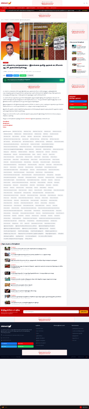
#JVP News (30, 136)
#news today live (44, 200)
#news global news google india (10, 177)
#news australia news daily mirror (10, 164)
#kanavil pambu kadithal (59, 141)
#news (34, 154)
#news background (22, 164)
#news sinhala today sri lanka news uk (26, 197)
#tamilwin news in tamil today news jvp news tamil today (49, 218)
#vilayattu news (15, 223)
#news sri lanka (45, 197)
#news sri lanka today (8, 200)
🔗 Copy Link (30, 75)
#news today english (35, 200)
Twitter (16, 75)
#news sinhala (13, 197)
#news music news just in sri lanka (10, 190)
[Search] (84, 3)
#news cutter (20, 167)
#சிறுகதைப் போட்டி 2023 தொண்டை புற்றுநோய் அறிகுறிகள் (30, 233)
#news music (50, 187)
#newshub (14, 215)
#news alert (6, 162)
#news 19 (39, 154)
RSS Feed (74, 340)
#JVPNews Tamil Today (40, 141)
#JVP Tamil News (7, 141)
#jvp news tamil (25, 139)
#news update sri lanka (40, 205)
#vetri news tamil (7, 223)
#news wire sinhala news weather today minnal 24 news (48, 208)
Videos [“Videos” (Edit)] (4, 127)
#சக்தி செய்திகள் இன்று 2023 (37, 231)
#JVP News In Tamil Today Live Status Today (12, 139)
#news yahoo (58, 210)
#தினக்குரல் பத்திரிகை (9, 236)
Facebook (9, 75)
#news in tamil (33, 182)
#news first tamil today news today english (12, 174)
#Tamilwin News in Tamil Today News (30, 218)
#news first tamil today (49, 172)
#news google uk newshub (31, 177)
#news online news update (59, 190)
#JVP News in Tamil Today (47, 136)
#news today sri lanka (8, 202)
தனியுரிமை (73, 357)
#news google (20, 177)
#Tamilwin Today (22, 220)
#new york (15, 154)
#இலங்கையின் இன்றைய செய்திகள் (47, 225)
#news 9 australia (56, 159)
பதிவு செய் (84, 311)
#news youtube (15, 213)
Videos (47, 7)
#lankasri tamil (38, 149)
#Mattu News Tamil (39, 151)
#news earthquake (38, 167)
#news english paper (24, 169)
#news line (6, 187)
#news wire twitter (28, 210)
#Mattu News (31, 151)
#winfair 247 (27, 223)
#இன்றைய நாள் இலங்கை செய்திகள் (12, 228)
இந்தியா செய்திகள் (40, 340)
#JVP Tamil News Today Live (28, 141)
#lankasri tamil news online (58, 149)
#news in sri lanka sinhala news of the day (20, 182)
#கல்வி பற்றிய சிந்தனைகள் (10, 231)
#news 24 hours (54, 156)
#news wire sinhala (15, 208)
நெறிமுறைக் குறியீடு (77, 333)
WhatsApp (23, 75)
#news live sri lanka (20, 187)
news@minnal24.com (6, 340)
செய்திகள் (4, 7)
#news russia (6, 197)
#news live (12, 187)
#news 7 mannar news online (44, 159)
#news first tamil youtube (26, 174)
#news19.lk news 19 (60, 213)
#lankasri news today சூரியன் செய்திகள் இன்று (43, 146)
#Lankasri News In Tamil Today (25, 146)
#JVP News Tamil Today (34, 139)
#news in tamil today (41, 182)
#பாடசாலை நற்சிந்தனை (31, 236)
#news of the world (38, 190)
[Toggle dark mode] (87, 3)
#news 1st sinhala (19, 156)
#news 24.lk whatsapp (25, 159)
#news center (48, 164)
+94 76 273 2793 (5, 337)
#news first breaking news (42, 169)
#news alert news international (16, 162)
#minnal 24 (48, 151)
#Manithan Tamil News (23, 151)
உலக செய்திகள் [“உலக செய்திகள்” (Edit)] (8, 125)
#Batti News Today (27, 131)
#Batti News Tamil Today (17, 131)
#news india (50, 182)
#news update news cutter (28, 205)
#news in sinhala (7, 182)
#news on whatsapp (48, 190)
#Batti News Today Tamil (37, 131)
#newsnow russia (35, 215)
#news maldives (43, 187)
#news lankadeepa (40, 185)
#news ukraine (52, 202)
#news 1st (45, 154)
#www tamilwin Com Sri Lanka (36, 223)
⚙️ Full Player (85, 407)
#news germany (50, 174)
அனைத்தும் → (85, 10)
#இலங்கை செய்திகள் (8, 225)
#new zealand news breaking (24, 154)
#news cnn (6, 167)
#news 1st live (51, 154)
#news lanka (32, 185)
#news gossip (40, 177)
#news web (55, 205)
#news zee (38, 213)
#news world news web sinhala (48, 210)
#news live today (29, 187)
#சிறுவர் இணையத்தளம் (51, 233)
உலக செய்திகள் (21, 7)
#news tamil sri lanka (25, 200)
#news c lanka (41, 164)
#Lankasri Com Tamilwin (35, 144)
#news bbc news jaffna (32, 164)
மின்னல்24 (28, 118)
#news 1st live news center (9, 156)
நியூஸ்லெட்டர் (75, 338)
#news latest (48, 185)
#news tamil (16, 200)
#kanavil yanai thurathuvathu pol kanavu (11, 144)
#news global (57, 174)
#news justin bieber (24, 185)
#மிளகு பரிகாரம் (28, 238)
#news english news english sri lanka (11, 169)
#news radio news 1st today (32, 195)
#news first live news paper (19, 172)
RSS (87, 357)
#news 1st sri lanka (28, 156)
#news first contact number (54, 169)
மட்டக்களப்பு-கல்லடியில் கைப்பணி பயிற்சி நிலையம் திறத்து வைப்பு (20, 10)
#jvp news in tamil (37, 136)
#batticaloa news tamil (57, 131)
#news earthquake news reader (51, 167)
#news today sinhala (53, 200)
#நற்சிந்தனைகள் (19, 236)
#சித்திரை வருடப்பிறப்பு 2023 (10, 233)
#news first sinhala (30, 172)
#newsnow (28, 215)
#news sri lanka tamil (54, 197)
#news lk (36, 187)
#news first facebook (8, 172)
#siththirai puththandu (17, 218)
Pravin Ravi (18, 357)
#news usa (48, 205)
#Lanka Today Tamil (24, 144)
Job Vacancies (53, 7)
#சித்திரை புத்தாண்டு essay (51, 231)
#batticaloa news (47, 131)
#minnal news (54, 151)
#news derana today (29, 167)
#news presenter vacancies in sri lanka (11, 195)
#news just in (15, 185)
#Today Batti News (30, 220)
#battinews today (38, 134)
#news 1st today (45, 156)
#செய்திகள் (60, 233)
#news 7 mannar (34, 159)
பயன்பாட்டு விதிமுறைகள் (78, 331)
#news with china (37, 210)
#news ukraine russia (8, 205)
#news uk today (44, 202)
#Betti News (45, 134)
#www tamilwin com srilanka (50, 223)
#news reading (43, 195)
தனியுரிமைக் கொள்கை (77, 328)
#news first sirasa (39, 172)
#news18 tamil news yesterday (48, 213)
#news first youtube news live (39, 174)
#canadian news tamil (54, 134)
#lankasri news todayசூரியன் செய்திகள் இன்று (13, 149)
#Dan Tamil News (15, 136)
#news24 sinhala (7, 215)
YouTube (20, 343)
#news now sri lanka (22, 190)
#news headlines (59, 177)
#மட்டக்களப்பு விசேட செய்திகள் (45, 236)
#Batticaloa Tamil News (8, 134)
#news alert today (27, 162)
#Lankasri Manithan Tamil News (47, 144)
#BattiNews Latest (18, 134)
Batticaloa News (12, 7)
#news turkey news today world (27, 202)
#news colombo (13, 167)
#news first (32, 169)
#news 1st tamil (37, 156)
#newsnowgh (43, 215)
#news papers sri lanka (49, 192)
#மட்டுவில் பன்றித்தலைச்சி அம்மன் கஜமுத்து (13, 238)
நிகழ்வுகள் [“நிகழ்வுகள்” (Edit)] (6, 123)
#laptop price (6, 151)
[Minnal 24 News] (6, 3)
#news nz (30, 190)
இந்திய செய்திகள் (31, 7)
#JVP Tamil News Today (16, 141)
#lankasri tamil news (47, 149)
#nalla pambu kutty (7, 154)
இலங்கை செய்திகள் (41, 343)
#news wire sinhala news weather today (28, 208)
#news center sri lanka (58, 164)
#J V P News (23, 136)
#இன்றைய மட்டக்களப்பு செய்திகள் (29, 228)
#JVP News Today (44, 139)
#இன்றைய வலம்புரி (43, 228)
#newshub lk (21, 215)
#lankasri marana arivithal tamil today (10, 146)
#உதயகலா (52, 228)
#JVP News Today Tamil (54, 139)
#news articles (35, 162)
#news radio (23, 195)
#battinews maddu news (28, 134)
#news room (60, 195)
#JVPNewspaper (49, 141)
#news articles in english (45, 162)
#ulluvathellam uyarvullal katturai (42, 220)
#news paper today (27, 192)
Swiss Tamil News (40, 7)
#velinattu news (54, 220)
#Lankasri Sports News (29, 149)
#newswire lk (57, 215)
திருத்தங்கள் (75, 335)
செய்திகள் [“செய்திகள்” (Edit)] (6, 121)
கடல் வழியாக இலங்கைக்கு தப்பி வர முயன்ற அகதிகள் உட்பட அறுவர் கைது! (58, 10)
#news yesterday (7, 213)
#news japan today (7, 185)
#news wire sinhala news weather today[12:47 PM (13, 210)
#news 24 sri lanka (7, 159)
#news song (37, 197)
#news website (7, 208)
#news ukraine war (17, 205)
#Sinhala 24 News (7, 218)
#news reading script (52, 195)
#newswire (50, 215)
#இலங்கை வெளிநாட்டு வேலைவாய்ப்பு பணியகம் (26, 225)
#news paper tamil (17, 192)
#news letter (55, 185)
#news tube (16, 202)
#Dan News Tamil (7, 136)
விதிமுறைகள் (81, 357)
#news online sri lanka (8, 192)
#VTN (21, 223)
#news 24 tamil (15, 159)
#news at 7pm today (56, 162)
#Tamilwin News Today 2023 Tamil (10, 220)
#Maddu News (13, 151)
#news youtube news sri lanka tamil (27, 213)
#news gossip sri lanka (50, 177)
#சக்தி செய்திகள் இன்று (23, 231)
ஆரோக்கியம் (39, 335)
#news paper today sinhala (38, 192)
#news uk (37, 202)
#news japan (56, 182)
